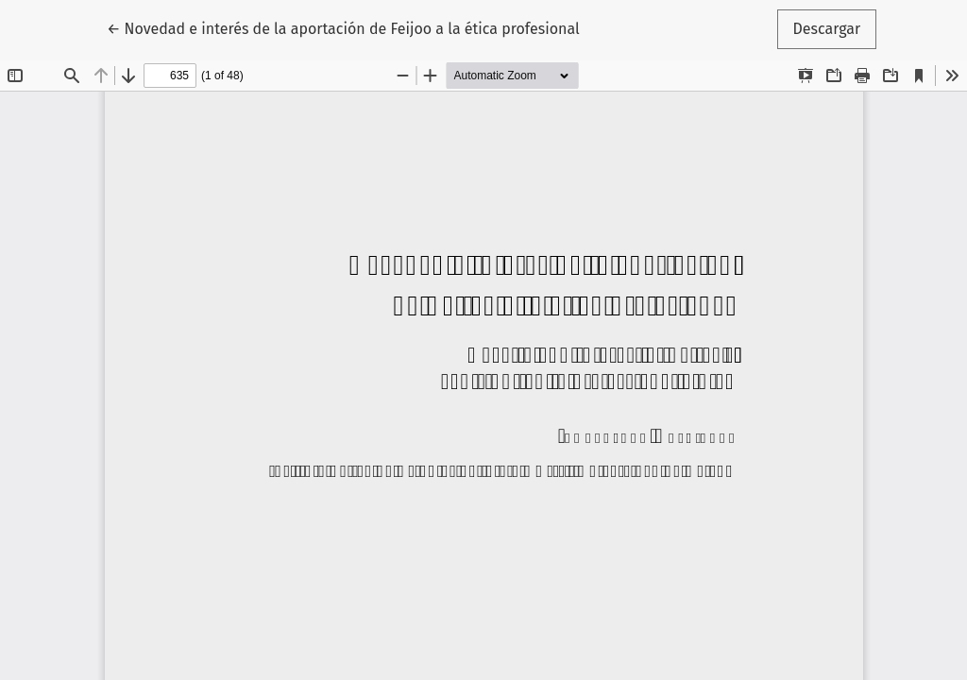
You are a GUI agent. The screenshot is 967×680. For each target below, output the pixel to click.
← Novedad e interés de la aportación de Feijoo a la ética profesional (343, 27)
